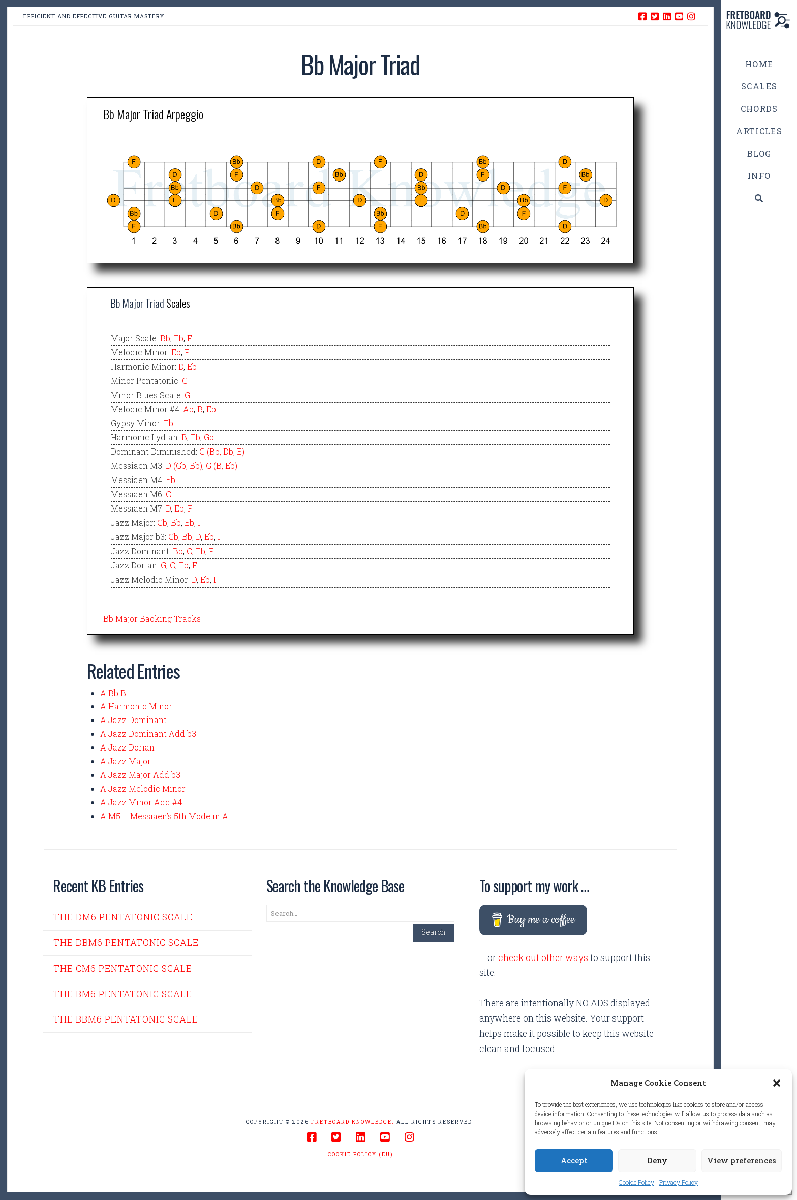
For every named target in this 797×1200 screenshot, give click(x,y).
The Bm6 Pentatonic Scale (122, 994)
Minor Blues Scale (146, 394)
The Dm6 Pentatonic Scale (123, 917)
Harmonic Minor (143, 366)
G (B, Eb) (221, 465)
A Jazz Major (125, 761)
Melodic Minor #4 (145, 409)
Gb (209, 437)
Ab (188, 409)
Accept (574, 1160)
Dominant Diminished (153, 451)
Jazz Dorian (134, 565)
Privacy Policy (678, 1182)
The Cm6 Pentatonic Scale (122, 968)
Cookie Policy (636, 1182)
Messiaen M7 (136, 508)
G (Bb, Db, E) (221, 451)
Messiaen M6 (136, 494)
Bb (165, 338)
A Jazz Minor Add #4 (141, 802)
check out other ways (543, 958)
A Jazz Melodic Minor (143, 788)
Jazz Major (132, 522)
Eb (178, 338)
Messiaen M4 (136, 479)
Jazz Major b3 (138, 536)
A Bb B (113, 692)
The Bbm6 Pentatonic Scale (125, 1019)
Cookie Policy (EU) (360, 1154)
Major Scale (134, 338)
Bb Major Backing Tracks (152, 618)
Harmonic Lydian (144, 437)
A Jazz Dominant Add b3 (148, 733)
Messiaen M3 (136, 465)
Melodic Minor (139, 352)
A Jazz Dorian (127, 747)
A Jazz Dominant (133, 719)
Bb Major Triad (137, 303)
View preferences (741, 1160)
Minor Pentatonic (144, 380)
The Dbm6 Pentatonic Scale (126, 942)
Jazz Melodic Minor (149, 579)
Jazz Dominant (140, 551)
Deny (657, 1160)
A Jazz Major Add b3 (140, 774)
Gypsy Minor (135, 422)
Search (433, 932)
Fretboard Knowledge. (352, 1122)
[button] (777, 1083)
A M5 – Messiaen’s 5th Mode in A (164, 816)
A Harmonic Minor (136, 706)
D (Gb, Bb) (184, 465)
